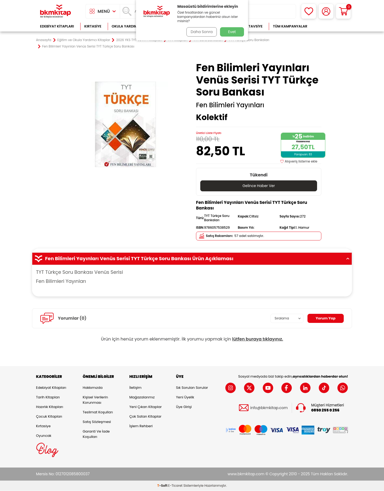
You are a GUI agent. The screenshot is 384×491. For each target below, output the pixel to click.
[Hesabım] (326, 11)
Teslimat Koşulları (98, 412)
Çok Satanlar (331, 26)
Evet (232, 31)
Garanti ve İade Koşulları (96, 434)
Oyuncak (43, 435)
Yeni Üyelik (185, 397)
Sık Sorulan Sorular (192, 387)
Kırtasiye (92, 26)
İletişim (135, 387)
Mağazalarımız (142, 397)
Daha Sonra (201, 31)
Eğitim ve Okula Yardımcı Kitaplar (83, 40)
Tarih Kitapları (48, 397)
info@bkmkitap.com (269, 407)
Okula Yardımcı (126, 26)
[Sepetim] (343, 11)
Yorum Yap (324, 318)
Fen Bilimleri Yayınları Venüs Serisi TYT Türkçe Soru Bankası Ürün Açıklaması (192, 258)
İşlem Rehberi (141, 426)
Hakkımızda (92, 387)
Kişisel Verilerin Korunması (95, 400)
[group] (125, 124)
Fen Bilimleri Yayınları (230, 105)
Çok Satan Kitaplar (145, 416)
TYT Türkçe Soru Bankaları (249, 40)
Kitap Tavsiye (250, 26)
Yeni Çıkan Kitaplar (145, 407)
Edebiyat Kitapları (57, 26)
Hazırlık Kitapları (49, 407)
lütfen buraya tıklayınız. (257, 339)
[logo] (55, 11)
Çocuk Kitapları (49, 416)
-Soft (162, 486)
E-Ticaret (175, 486)
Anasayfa (43, 40)
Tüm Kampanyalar (290, 26)
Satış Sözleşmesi (97, 422)
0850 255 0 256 (325, 410)
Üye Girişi (184, 407)
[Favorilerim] (308, 11)
